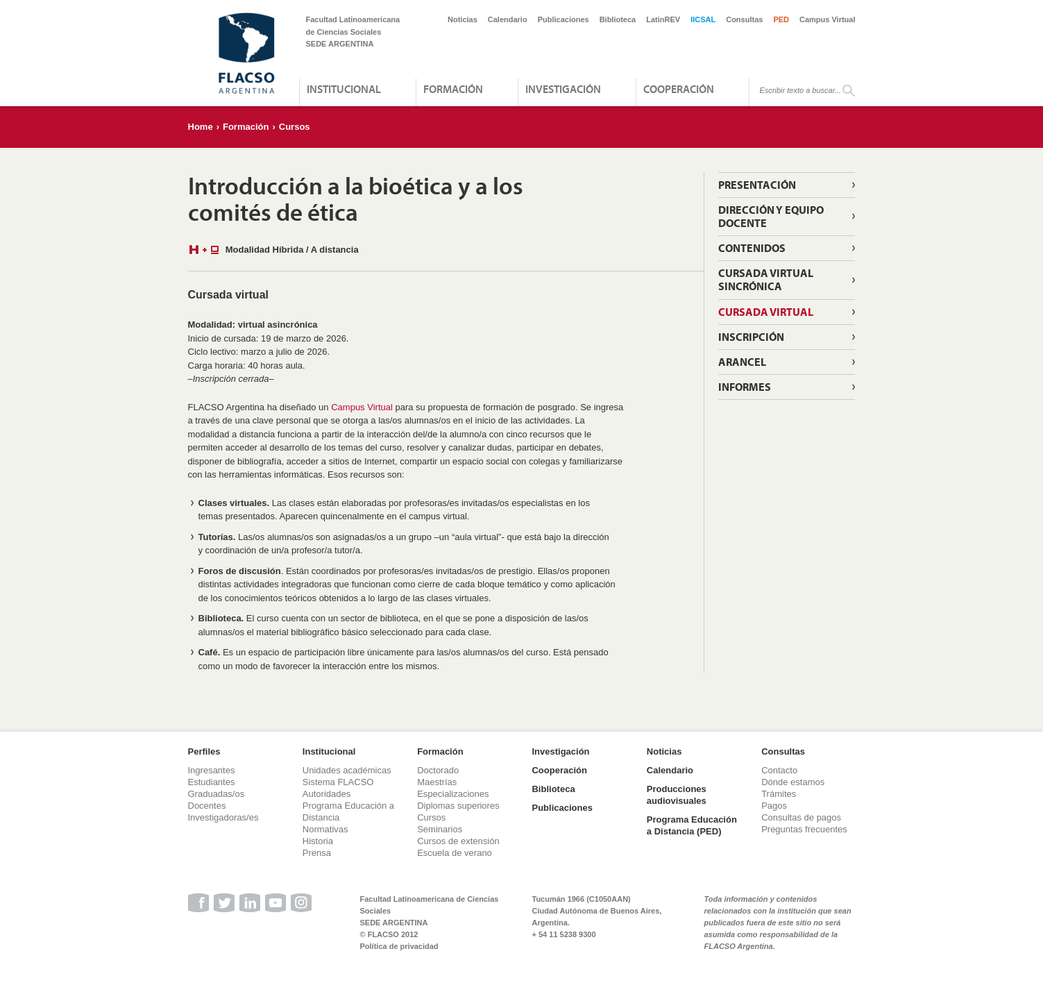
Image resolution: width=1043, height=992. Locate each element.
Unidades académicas (347, 770)
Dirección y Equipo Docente (771, 216)
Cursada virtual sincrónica (765, 279)
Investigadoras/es (223, 817)
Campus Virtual (827, 19)
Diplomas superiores (458, 805)
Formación (453, 89)
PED (781, 19)
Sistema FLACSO (338, 782)
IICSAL (702, 19)
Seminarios (439, 829)
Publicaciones (563, 19)
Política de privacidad (399, 946)
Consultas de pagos (801, 817)
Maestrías (437, 782)
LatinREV (663, 19)
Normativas (325, 829)
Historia (318, 841)
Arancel (742, 362)
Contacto (779, 770)
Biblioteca (618, 19)
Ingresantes (211, 770)
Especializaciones (453, 794)
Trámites (778, 794)
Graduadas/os (216, 794)
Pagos (774, 805)
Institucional (344, 89)
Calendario (507, 19)
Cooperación (678, 89)
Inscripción (751, 337)
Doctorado (438, 770)
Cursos (294, 126)
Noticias (462, 19)
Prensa (317, 853)
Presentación (757, 185)
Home (200, 126)
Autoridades (326, 794)
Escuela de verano (454, 853)
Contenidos (752, 248)
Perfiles (204, 751)
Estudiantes (211, 782)
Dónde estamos (792, 782)
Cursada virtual (765, 312)
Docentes (207, 805)
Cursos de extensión (458, 841)
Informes (744, 387)
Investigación (563, 89)
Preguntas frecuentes (804, 829)
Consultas (744, 19)
